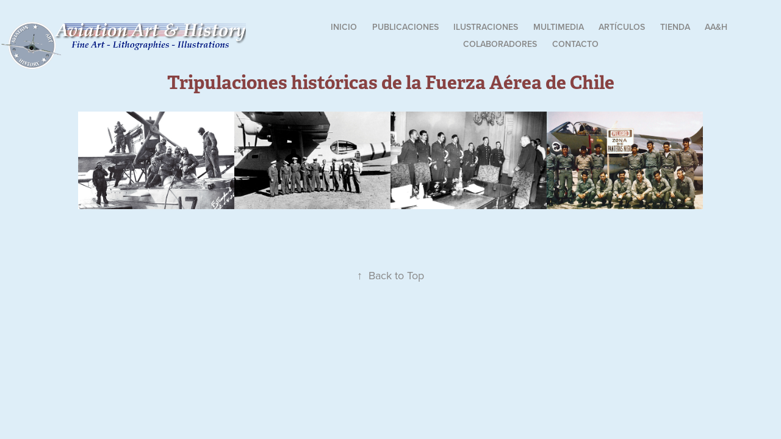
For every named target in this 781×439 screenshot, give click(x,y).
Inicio (344, 27)
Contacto (575, 44)
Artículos (622, 27)
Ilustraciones (485, 27)
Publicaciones (405, 27)
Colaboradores (500, 44)
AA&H (716, 27)
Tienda (675, 27)
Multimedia (558, 27)
